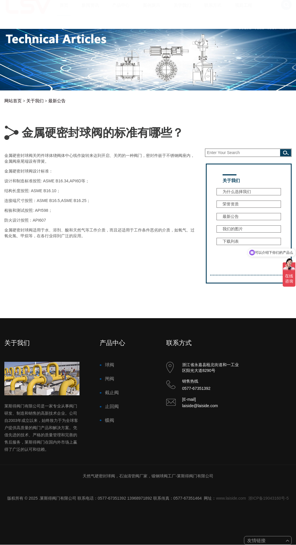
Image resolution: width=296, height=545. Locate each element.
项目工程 (243, 10)
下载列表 (231, 241)
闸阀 (109, 378)
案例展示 (151, 10)
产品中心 (121, 10)
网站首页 (13, 100)
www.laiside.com (231, 498)
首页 (64, 10)
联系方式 (212, 10)
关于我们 (182, 10)
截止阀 (112, 392)
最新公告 (57, 100)
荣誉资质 (231, 204)
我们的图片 (233, 229)
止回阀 (112, 406)
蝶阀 (109, 420)
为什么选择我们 (237, 191)
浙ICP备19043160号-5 (268, 498)
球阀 (109, 364)
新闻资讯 (90, 10)
